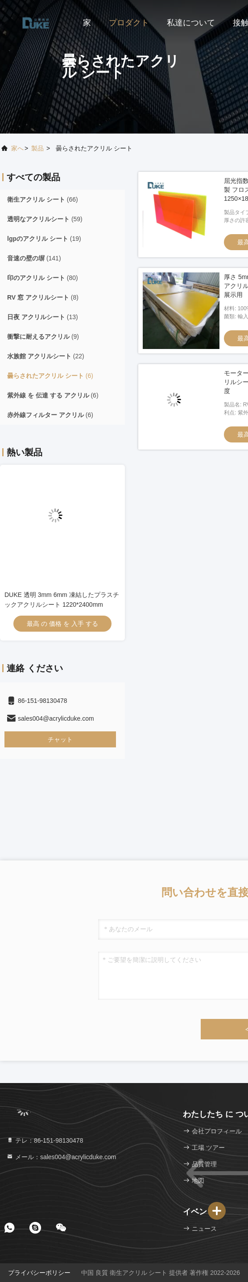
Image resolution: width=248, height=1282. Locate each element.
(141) (34, 258)
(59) (45, 219)
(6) (50, 375)
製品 (37, 148)
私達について (191, 22)
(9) (43, 336)
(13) (42, 316)
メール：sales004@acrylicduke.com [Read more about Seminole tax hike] (61, 1156)
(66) (42, 199)
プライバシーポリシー (39, 1272)
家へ (17, 148)
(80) (42, 277)
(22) (45, 356)
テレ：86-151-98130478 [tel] (44, 1140)
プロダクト (129, 22)
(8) (43, 297)
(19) (44, 238)
